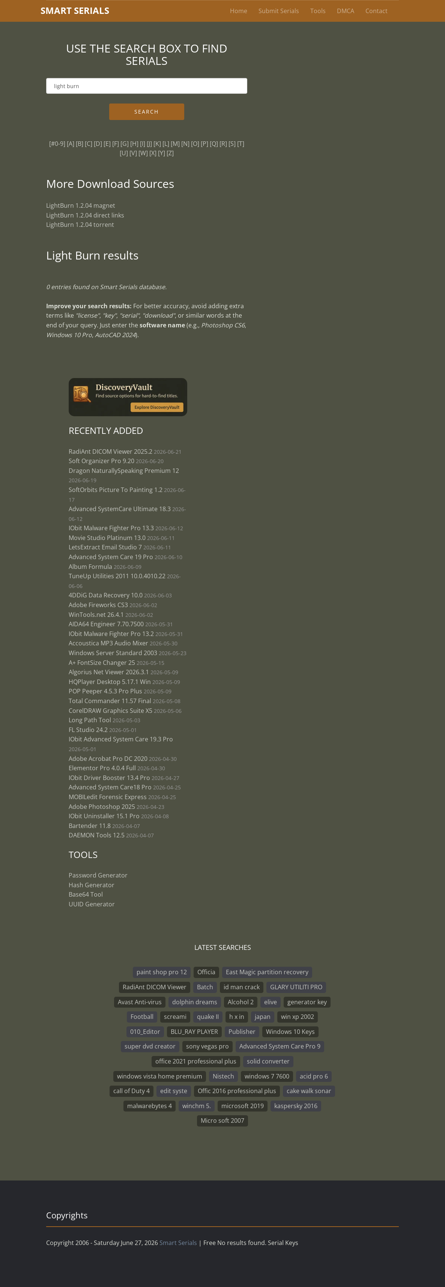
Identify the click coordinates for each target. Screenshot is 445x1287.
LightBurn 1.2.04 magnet (80, 205)
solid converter (268, 1061)
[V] (133, 153)
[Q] (214, 144)
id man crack (242, 987)
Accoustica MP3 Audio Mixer (108, 643)
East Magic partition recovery (267, 972)
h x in (236, 1016)
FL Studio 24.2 (88, 730)
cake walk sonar (309, 1091)
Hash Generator (91, 885)
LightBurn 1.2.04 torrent (80, 224)
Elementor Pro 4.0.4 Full (102, 768)
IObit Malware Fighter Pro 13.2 (111, 634)
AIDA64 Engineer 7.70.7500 (106, 624)
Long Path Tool (90, 720)
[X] (152, 153)
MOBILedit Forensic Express (108, 797)
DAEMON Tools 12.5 (97, 835)
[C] (88, 144)
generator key (307, 1002)
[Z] (170, 153)
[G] (124, 144)
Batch (205, 987)
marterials (75, 10)
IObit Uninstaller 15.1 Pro (104, 816)
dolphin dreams (194, 1002)
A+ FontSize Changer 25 (102, 662)
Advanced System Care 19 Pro (111, 557)
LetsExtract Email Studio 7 (105, 547)
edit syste (173, 1091)
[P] (204, 144)
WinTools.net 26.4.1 (96, 614)
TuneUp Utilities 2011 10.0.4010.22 (117, 576)
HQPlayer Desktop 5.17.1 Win (110, 682)
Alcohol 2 (241, 1002)
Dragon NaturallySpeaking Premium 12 (124, 470)
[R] (223, 144)
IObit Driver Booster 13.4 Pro (110, 778)
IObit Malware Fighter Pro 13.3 (111, 528)
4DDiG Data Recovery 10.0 (106, 595)
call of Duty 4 (131, 1091)
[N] (185, 144)
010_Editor (145, 1032)
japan (263, 1016)
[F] (115, 144)
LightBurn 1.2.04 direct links (85, 215)
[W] (143, 153)
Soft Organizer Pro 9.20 (102, 461)
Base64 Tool (86, 894)
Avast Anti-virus (140, 1002)
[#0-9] (57, 144)
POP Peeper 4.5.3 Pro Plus (105, 691)
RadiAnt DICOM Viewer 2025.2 (110, 451)
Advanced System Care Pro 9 (279, 1046)
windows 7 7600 (267, 1076)
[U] (124, 153)
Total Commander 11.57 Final (110, 701)
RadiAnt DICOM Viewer (154, 987)
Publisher (242, 1032)
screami (175, 1016)
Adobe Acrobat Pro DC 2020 (108, 758)
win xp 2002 (297, 1016)
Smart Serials (178, 1243)
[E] (107, 144)
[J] (149, 144)
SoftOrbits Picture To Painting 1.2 (115, 490)
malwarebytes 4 (149, 1106)
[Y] (161, 153)
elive (270, 1002)
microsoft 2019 (242, 1106)
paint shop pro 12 (162, 972)
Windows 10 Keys (290, 1032)
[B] (79, 144)
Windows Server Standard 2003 (113, 653)
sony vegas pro (207, 1046)
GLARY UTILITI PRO (296, 987)
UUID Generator (92, 904)
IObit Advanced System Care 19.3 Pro (121, 739)
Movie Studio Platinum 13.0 (107, 538)
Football (142, 1016)
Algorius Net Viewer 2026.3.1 (109, 672)
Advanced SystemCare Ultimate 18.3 (120, 509)
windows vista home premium (159, 1076)
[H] (134, 144)
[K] (157, 144)
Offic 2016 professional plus (237, 1091)
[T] (240, 144)
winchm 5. (196, 1106)
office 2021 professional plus (195, 1061)
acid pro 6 (314, 1076)
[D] (98, 144)
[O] (195, 144)
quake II (208, 1016)
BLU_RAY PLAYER (194, 1032)
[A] (70, 144)
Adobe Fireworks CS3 (98, 605)
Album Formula (90, 566)
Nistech (223, 1076)
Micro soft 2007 (222, 1120)
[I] (142, 144)
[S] (232, 144)
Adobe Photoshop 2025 (102, 806)
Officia (206, 972)
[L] (165, 144)
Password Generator (98, 875)
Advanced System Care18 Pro (110, 787)
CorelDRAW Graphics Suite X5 (110, 710)
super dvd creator (150, 1046)
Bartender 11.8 (90, 826)
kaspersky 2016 (295, 1106)
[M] (175, 144)
